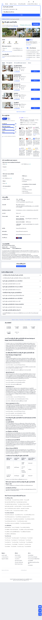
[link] (29, 2)
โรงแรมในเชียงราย (8, 544)
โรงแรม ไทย (21, 319)
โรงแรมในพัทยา (7, 546)
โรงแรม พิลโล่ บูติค (8, 499)
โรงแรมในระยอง (7, 540)
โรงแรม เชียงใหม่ (27, 319)
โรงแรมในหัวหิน (13, 546)
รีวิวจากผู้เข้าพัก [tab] (9, 62)
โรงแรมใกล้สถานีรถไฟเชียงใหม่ (25, 523)
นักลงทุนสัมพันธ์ (30, 555)
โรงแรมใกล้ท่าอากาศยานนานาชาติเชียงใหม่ (12, 523)
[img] (9, 32)
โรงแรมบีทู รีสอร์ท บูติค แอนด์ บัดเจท (11, 504)
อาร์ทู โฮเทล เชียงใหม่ (18, 506)
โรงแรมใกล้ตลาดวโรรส (19, 514)
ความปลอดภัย (30, 565)
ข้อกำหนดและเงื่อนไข (18, 560)
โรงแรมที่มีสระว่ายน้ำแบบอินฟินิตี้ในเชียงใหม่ (12, 531)
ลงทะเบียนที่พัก (30, 560)
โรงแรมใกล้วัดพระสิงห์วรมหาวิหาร (10, 521)
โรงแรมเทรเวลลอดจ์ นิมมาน (27, 506)
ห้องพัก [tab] (3, 62)
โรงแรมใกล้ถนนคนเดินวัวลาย (10, 516)
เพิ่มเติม (3, 57)
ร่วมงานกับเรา (17, 558)
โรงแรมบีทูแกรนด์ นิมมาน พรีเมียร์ (23, 504)
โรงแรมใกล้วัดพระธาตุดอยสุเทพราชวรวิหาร (22, 516)
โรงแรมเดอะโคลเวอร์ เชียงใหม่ (18, 510)
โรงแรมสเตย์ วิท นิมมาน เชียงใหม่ (17, 499)
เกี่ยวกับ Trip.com (17, 555)
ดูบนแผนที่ (27, 59)
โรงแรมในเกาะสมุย (20, 546)
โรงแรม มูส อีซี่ (26, 499)
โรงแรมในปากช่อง (22, 542)
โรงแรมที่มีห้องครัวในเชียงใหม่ (25, 531)
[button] (31, 2)
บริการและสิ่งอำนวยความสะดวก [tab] (20, 62)
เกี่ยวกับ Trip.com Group (18, 564)
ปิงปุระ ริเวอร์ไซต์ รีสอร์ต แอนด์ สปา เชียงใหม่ (12, 508)
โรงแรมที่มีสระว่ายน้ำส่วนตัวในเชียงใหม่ (11, 529)
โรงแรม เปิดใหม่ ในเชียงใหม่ (25, 527)
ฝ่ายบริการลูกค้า (4, 555)
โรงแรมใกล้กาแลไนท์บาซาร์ (9, 514)
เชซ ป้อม (25, 510)
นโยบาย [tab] (29, 62)
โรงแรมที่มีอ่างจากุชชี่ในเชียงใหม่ (10, 533)
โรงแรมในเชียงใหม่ (27, 546)
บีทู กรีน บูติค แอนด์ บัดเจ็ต (9, 22)
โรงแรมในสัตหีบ (14, 544)
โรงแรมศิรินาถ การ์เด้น (8, 510)
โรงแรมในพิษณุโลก (29, 542)
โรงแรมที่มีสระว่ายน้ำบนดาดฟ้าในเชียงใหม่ (26, 529)
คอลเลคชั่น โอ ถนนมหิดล (25, 508)
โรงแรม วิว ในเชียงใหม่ (15, 527)
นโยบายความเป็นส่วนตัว (19, 562)
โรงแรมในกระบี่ (21, 544)
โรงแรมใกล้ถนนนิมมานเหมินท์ (22, 521)
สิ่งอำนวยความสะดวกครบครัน (7, 51)
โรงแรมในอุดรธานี (14, 540)
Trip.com (13, 319)
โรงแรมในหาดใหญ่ (15, 542)
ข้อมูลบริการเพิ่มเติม (5, 558)
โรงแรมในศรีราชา (8, 542)
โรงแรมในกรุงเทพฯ (21, 540)
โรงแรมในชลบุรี (28, 540)
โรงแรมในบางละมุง (27, 544)
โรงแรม (17, 319)
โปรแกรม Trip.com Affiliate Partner (33, 558)
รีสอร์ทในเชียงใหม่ (8, 527)
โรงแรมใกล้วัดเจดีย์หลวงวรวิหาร (29, 514)
